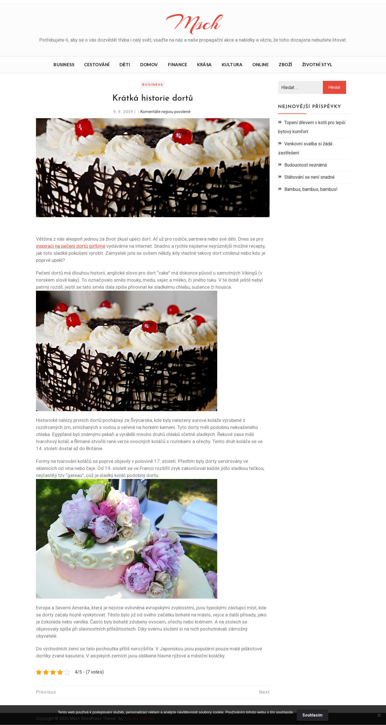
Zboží (285, 65)
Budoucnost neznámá (305, 165)
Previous (46, 692)
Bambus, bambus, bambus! (311, 190)
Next (264, 692)
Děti (125, 65)
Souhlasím (312, 715)
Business (64, 65)
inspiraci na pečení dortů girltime (70, 246)
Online (260, 65)
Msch (193, 23)
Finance (177, 65)
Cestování (97, 65)
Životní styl (317, 65)
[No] (379, 715)
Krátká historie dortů (152, 99)
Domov (149, 65)
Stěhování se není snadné (309, 177)
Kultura (232, 65)
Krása (204, 65)
